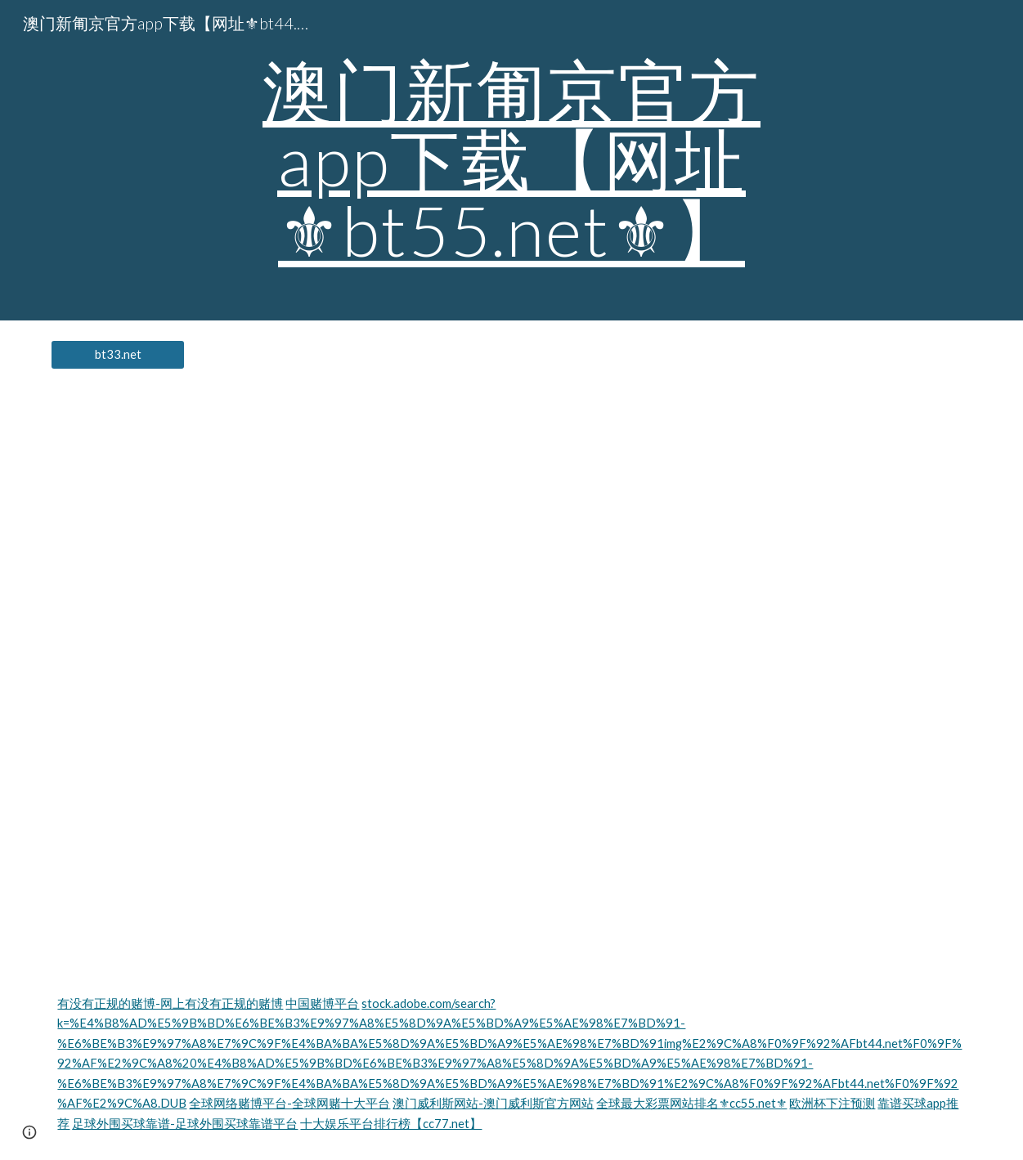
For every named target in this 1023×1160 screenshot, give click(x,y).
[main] (511, 160)
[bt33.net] (118, 355)
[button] (29, 1132)
